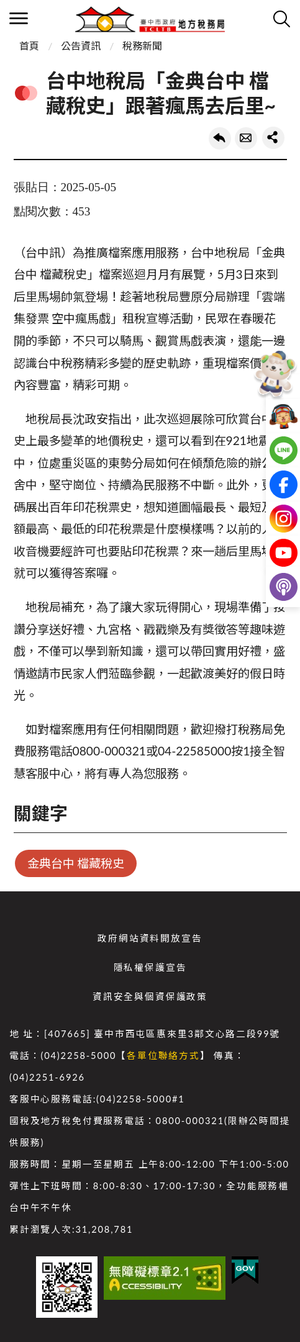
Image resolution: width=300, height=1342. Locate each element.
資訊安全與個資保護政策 (150, 996)
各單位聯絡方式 (163, 1055)
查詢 (281, 18)
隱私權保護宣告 (150, 967)
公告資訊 (81, 46)
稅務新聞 (142, 46)
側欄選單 (18, 18)
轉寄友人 (246, 138)
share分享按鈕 (273, 138)
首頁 (29, 46)
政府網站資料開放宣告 (150, 938)
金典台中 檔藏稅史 (76, 863)
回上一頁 (220, 138)
